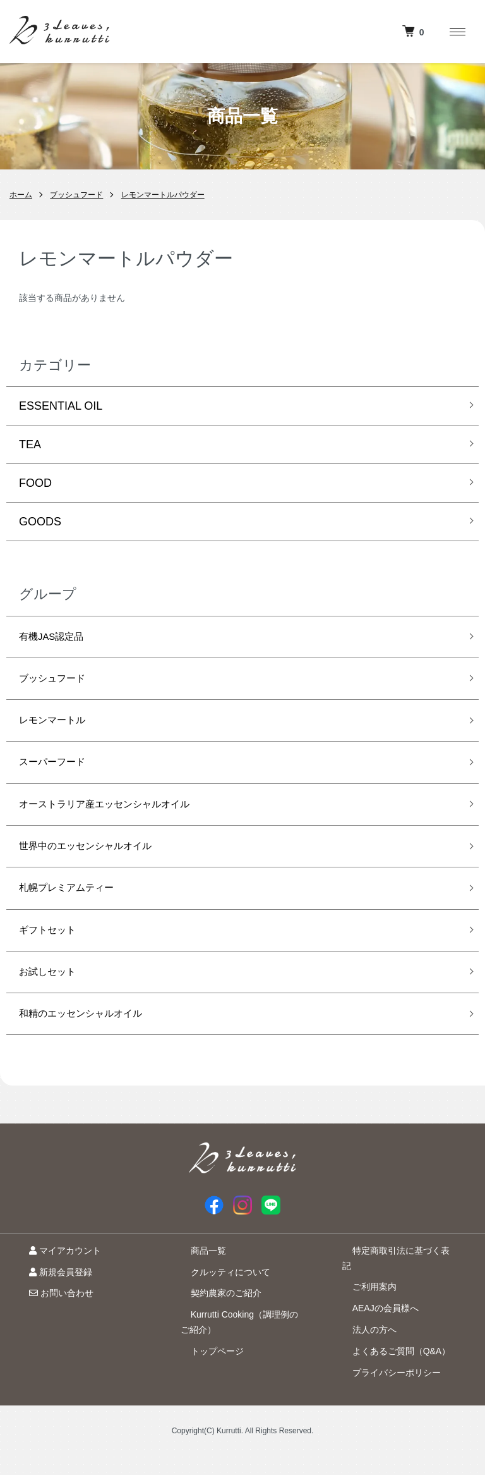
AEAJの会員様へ (375, 1326)
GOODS (40, 521)
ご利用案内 (364, 1306)
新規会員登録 (50, 1306)
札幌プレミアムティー (76, 909)
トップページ (207, 1385)
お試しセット (53, 1000)
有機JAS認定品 (58, 638)
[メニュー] (457, 32)
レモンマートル (59, 729)
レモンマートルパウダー (163, 194)
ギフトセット (53, 955)
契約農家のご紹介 (216, 1326)
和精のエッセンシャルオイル (93, 1045)
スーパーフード (59, 774)
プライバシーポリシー (386, 1391)
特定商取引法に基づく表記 (395, 1284)
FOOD (35, 483)
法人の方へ (364, 1348)
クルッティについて (220, 1306)
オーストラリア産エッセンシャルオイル (121, 819)
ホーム (20, 194)
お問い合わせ (51, 1326)
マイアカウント (55, 1284)
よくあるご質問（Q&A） (391, 1369)
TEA (30, 444)
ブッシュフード (76, 194)
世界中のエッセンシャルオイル (98, 865)
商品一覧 (198, 1284)
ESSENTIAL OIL (60, 406)
